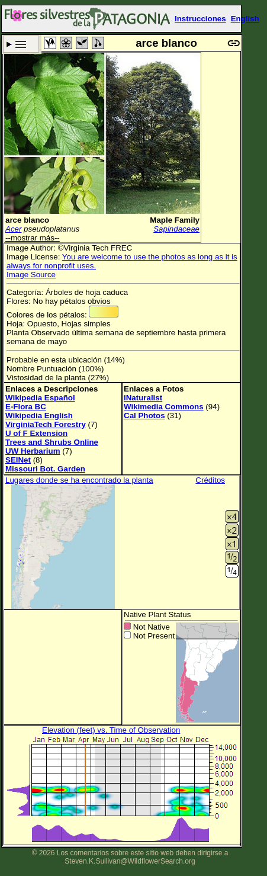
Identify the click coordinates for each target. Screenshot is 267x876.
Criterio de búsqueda (21, 44)
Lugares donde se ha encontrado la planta (79, 480)
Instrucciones (200, 18)
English (245, 18)
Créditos (210, 480)
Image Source (31, 274)
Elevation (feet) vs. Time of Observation (111, 730)
